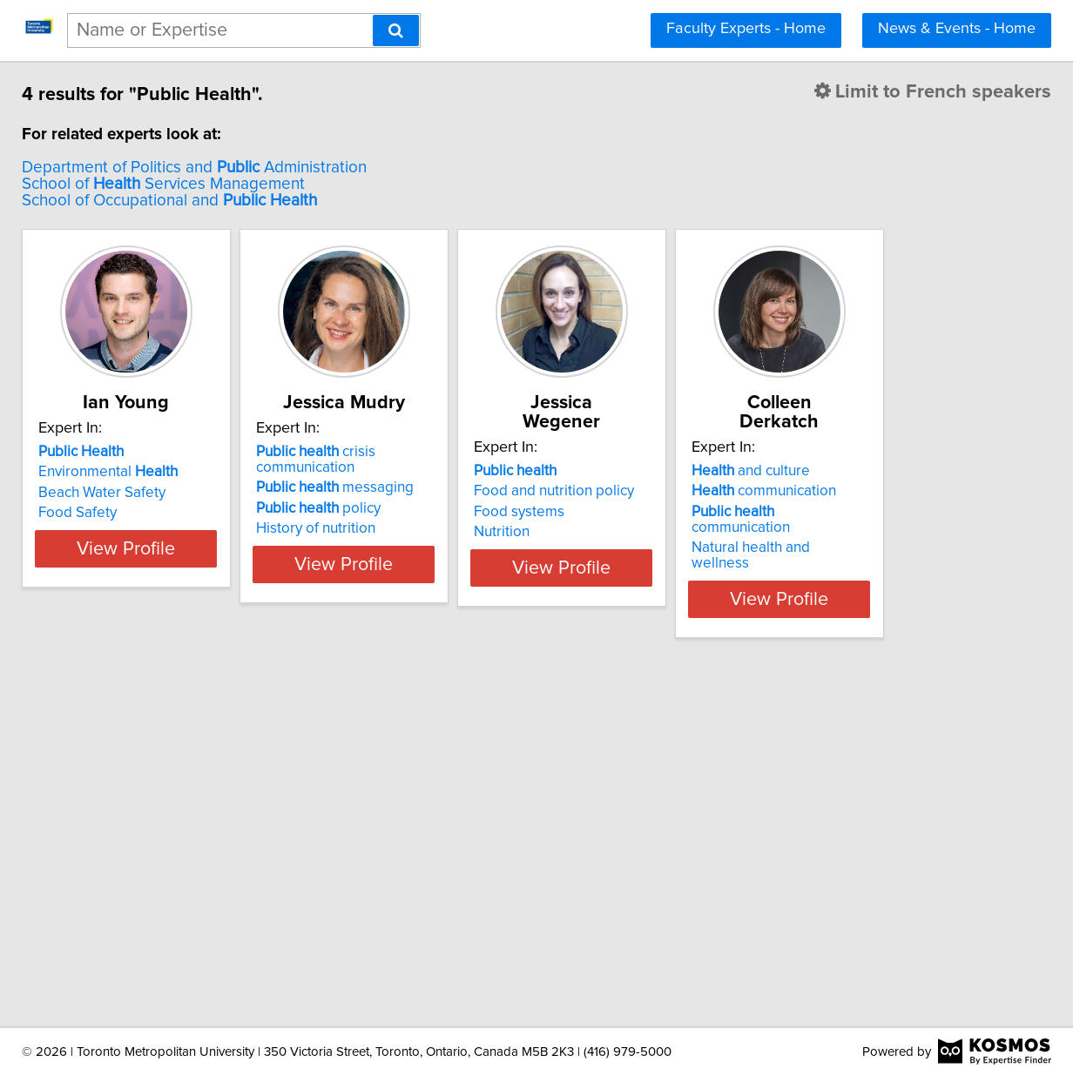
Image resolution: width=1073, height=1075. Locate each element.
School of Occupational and (292, 200)
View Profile (271, 564)
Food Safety (200, 513)
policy (484, 508)
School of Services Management (286, 184)
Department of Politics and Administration (317, 167)
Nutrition (711, 513)
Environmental (230, 472)
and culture (220, 835)
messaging (501, 487)
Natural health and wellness (251, 896)
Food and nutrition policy (764, 472)
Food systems (729, 493)
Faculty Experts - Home (746, 29)
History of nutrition (482, 528)
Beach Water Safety (224, 493)
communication (233, 855)
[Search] (396, 30)
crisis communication (482, 459)
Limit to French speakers (810, 92)
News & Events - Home (957, 29)
